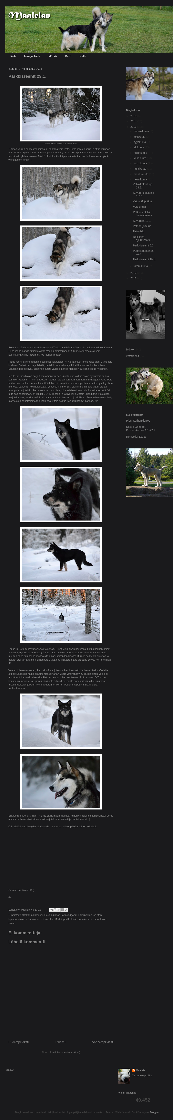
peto (96, 919)
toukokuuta (141, 163)
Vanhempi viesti (103, 1042)
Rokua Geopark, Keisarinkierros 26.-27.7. (141, 428)
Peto (68, 56)
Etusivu (61, 1042)
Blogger (154, 1112)
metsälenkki (46, 919)
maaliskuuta (141, 174)
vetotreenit (132, 356)
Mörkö (52, 56)
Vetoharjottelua (142, 226)
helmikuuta (141, 179)
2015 (133, 116)
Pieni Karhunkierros (138, 420)
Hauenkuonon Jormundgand (60, 915)
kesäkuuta (140, 158)
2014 (133, 121)
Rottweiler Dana (136, 436)
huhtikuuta (140, 168)
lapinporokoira (16, 919)
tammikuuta (141, 266)
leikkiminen (32, 919)
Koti (13, 56)
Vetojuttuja (139, 206)
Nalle (83, 56)
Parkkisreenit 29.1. (144, 259)
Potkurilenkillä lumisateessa (142, 214)
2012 (133, 272)
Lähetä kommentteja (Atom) (64, 1052)
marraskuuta (142, 131)
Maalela (140, 1070)
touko (103, 919)
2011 (133, 278)
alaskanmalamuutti (32, 915)
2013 (133, 126)
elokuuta (139, 147)
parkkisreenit (85, 919)
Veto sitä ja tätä (142, 201)
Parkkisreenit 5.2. (143, 245)
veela (11, 923)
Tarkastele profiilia (142, 1075)
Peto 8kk (138, 231)
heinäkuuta (141, 152)
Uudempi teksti (18, 1042)
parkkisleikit (69, 919)
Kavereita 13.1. (142, 220)
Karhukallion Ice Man (90, 915)
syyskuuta (140, 142)
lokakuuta (140, 136)
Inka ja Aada (32, 56)
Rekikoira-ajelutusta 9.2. (143, 238)
